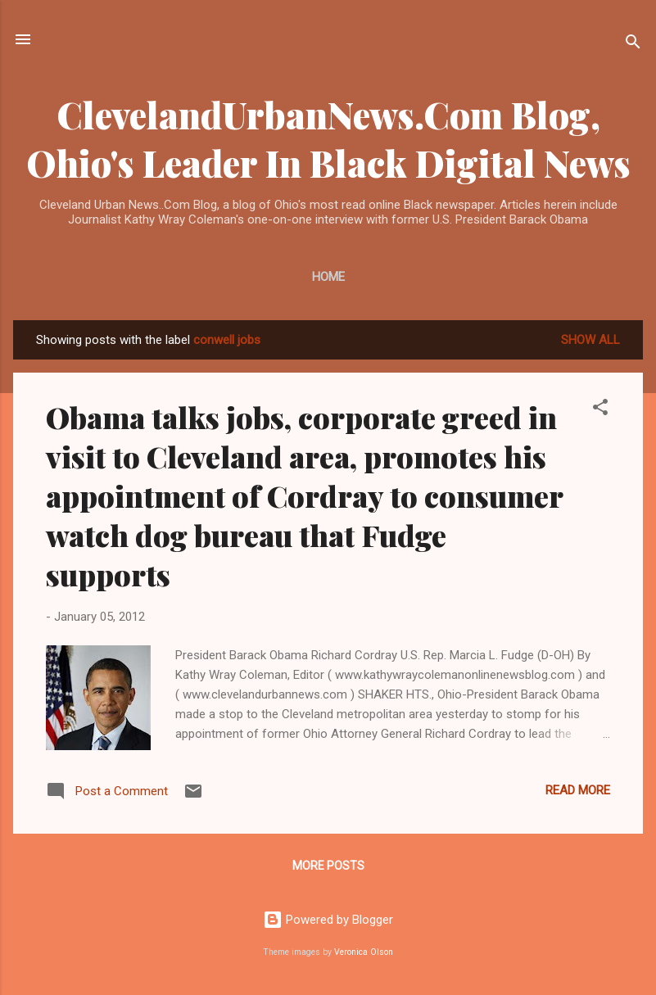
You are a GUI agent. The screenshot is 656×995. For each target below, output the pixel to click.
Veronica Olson (363, 952)
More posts (328, 865)
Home (328, 276)
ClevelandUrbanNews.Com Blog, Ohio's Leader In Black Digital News (328, 138)
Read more (577, 790)
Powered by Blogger (328, 919)
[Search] (633, 45)
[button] (600, 410)
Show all (590, 339)
